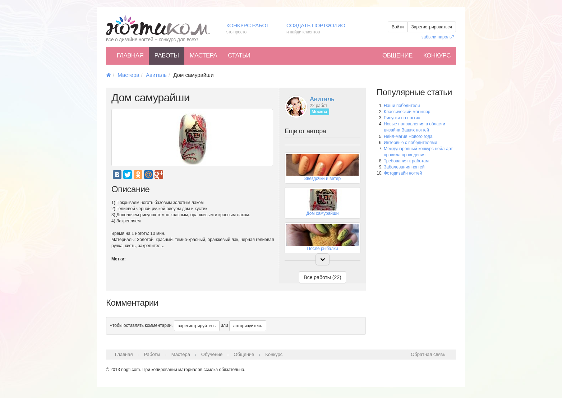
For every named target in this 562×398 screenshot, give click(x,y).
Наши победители (402, 105)
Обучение (211, 354)
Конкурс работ (251, 29)
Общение (397, 55)
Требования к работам (406, 160)
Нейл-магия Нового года (408, 136)
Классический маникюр (407, 111)
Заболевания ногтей (404, 167)
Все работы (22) (322, 277)
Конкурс (437, 55)
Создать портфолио (321, 29)
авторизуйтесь (247, 325)
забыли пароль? (438, 37)
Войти (398, 26)
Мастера (203, 55)
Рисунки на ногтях (402, 117)
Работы (166, 55)
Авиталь (156, 75)
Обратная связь (428, 354)
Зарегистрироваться (431, 26)
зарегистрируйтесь (197, 325)
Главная (130, 55)
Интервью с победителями (410, 142)
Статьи (239, 55)
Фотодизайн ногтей (403, 173)
